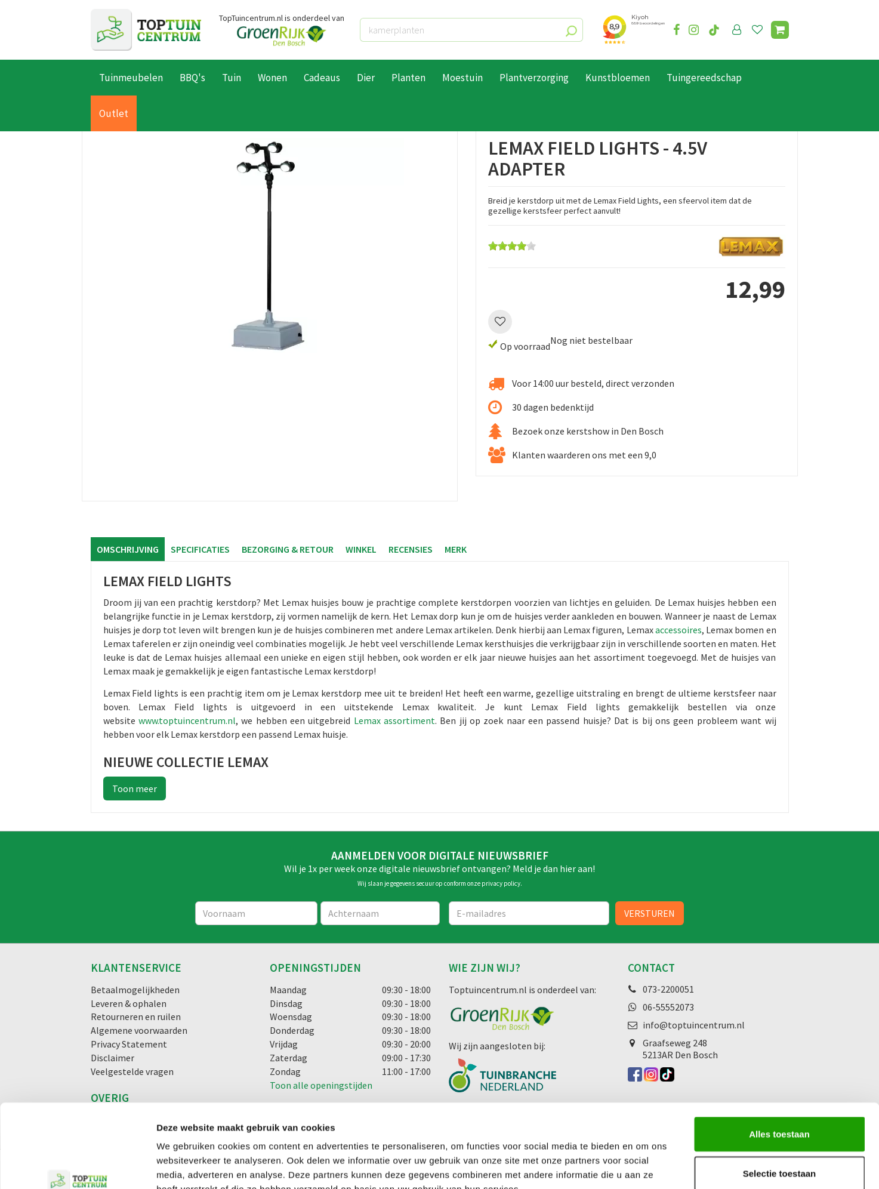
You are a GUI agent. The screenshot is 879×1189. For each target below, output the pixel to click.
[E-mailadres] (529, 913)
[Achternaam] (380, 913)
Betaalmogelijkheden (135, 990)
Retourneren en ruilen (136, 1016)
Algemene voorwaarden (139, 1030)
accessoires (678, 630)
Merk (456, 549)
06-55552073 (668, 1007)
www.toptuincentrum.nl (187, 720)
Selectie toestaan (779, 1101)
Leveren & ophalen (128, 1003)
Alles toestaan (779, 1062)
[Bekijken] (780, 30)
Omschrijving (128, 549)
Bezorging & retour (288, 549)
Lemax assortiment (394, 720)
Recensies (410, 549)
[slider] (512, 246)
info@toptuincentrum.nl (694, 1025)
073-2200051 (668, 989)
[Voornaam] (256, 913)
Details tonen (644, 1165)
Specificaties (200, 549)
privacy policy (501, 883)
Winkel (361, 549)
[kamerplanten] (471, 30)
